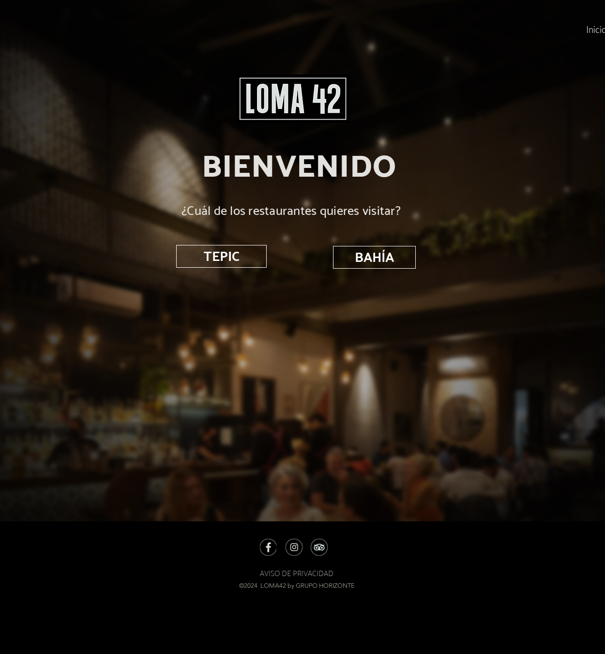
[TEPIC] (221, 256)
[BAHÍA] (374, 257)
